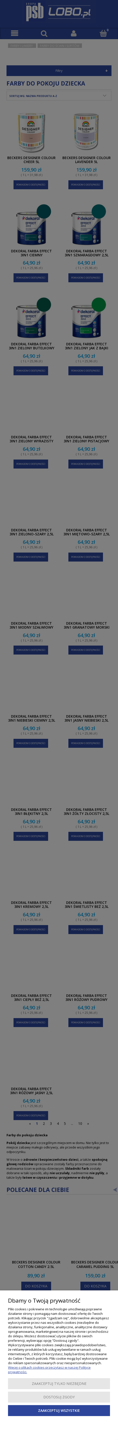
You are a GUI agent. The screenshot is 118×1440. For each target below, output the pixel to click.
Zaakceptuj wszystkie (59, 1410)
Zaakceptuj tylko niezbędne (59, 1383)
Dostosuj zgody (59, 1397)
